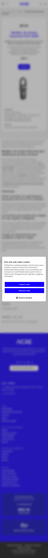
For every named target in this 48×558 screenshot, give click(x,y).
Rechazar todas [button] (24, 291)
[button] (24, 297)
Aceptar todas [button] (24, 284)
